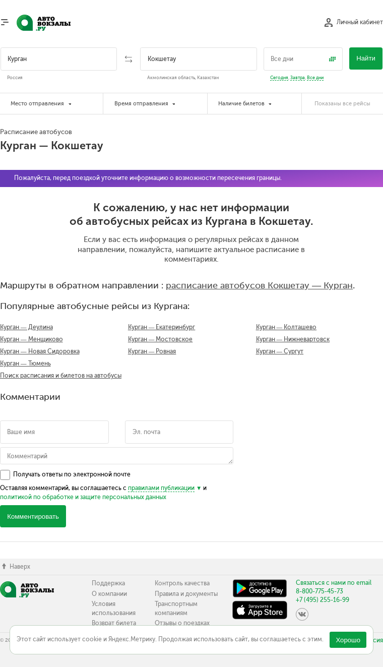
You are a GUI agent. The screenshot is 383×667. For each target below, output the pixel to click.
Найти (365, 58)
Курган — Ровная (152, 351)
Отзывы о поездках (182, 623)
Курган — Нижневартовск (293, 339)
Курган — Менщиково (31, 339)
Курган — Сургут (280, 351)
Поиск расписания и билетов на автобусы (60, 375)
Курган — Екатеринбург (162, 327)
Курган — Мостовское (160, 339)
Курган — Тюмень (25, 363)
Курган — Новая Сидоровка (40, 351)
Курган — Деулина (26, 327)
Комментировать (33, 516)
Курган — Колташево (286, 327)
